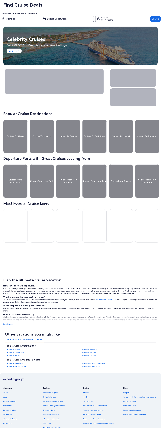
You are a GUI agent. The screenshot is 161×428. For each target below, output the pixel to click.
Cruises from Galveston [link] (16, 356)
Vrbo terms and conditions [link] (93, 400)
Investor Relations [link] (9, 400)
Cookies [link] (86, 387)
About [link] (5, 382)
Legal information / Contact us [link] (94, 409)
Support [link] (126, 382)
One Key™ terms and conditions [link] (95, 396)
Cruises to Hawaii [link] (13, 345)
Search (155, 18)
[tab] (24, 329)
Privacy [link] (86, 382)
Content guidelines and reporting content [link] (98, 413)
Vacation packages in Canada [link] (54, 396)
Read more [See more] (8, 314)
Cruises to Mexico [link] (88, 345)
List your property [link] (9, 391)
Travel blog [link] (47, 413)
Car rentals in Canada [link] (51, 404)
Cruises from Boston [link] (14, 353)
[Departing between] (67, 19)
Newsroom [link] (7, 413)
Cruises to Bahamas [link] (89, 339)
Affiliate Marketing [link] (10, 409)
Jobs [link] (5, 387)
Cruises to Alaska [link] (13, 339)
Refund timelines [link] (129, 396)
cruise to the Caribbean (106, 289)
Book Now (14, 51)
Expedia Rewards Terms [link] (92, 404)
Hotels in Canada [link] (49, 387)
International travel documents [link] (134, 404)
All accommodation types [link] (52, 409)
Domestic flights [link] (49, 400)
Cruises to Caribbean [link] (15, 342)
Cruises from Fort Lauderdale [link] (93, 353)
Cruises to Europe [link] (88, 342)
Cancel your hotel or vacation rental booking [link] (139, 387)
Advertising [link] (7, 404)
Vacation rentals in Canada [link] (53, 391)
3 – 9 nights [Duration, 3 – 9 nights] (107, 19)
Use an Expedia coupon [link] (132, 400)
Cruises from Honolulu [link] (90, 356)
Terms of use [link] (88, 391)
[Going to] (19, 19)
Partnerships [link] (7, 396)
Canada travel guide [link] (50, 382)
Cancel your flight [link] (129, 391)
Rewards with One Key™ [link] (52, 417)
